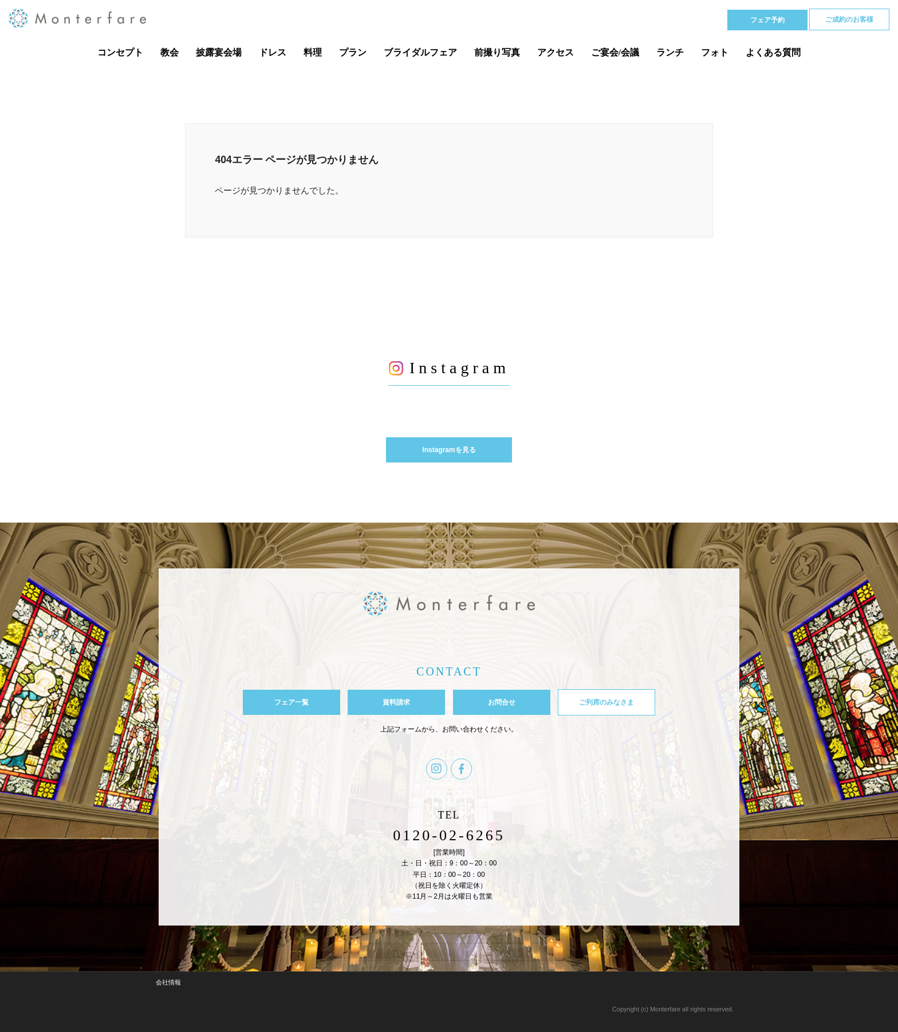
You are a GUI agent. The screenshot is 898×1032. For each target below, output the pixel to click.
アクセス (555, 52)
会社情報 (168, 982)
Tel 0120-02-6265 (666, 19)
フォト (714, 52)
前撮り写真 (497, 52)
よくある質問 (773, 52)
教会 (169, 52)
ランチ (670, 52)
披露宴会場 (219, 52)
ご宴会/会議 (615, 52)
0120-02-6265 (449, 835)
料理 (313, 52)
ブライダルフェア (420, 52)
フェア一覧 (291, 702)
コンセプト (120, 52)
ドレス (272, 52)
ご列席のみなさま (606, 702)
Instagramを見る (448, 450)
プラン (353, 52)
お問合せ (501, 702)
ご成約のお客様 (849, 19)
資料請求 (396, 702)
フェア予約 (767, 20)
